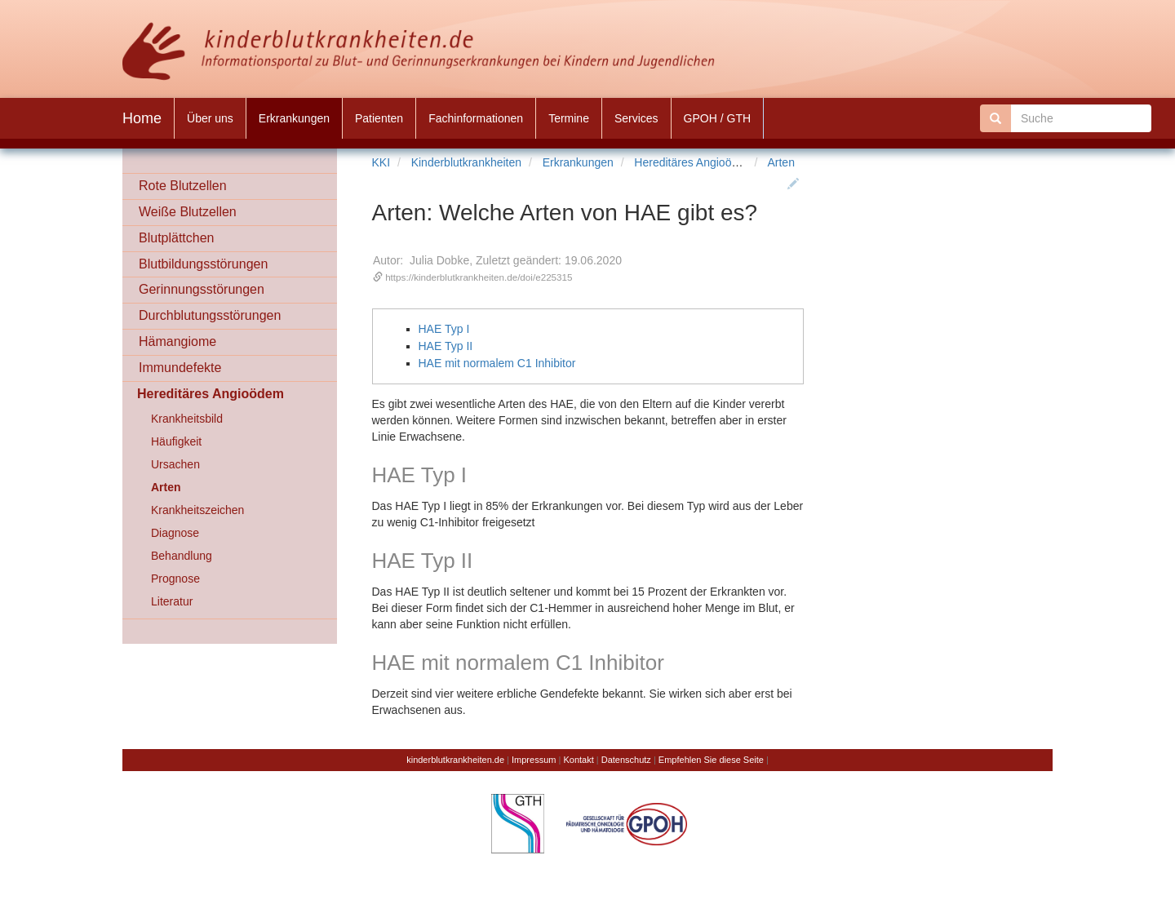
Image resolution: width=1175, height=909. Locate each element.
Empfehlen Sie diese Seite (711, 760)
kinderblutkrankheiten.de (455, 760)
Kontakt (578, 760)
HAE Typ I (444, 328)
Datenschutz (626, 760)
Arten (780, 162)
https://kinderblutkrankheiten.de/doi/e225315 (478, 277)
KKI (381, 162)
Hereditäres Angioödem (693, 162)
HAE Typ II (446, 346)
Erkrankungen (578, 162)
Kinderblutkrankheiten (466, 162)
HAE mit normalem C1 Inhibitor (497, 363)
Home (142, 118)
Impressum (534, 760)
